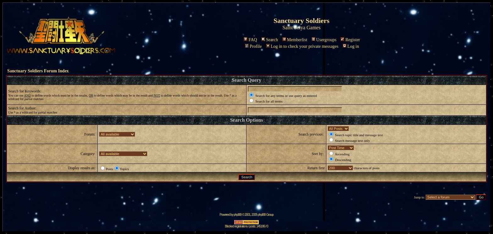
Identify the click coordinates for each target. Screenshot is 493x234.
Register (350, 39)
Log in (351, 46)
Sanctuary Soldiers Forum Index (38, 71)
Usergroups (324, 39)
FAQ (250, 39)
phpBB (237, 214)
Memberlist (294, 39)
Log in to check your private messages (302, 46)
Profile (253, 46)
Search (269, 39)
